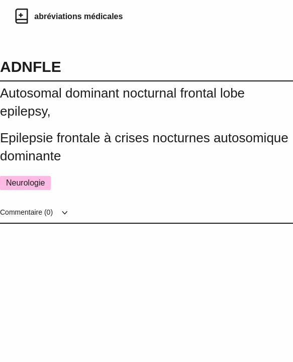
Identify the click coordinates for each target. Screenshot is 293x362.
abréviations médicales (78, 16)
